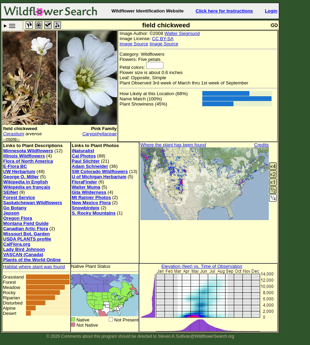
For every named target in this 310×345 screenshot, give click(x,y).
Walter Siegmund (182, 33)
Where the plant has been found (173, 144)
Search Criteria (12, 26)
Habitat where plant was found (34, 266)
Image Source (133, 43)
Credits (261, 144)
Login (271, 10)
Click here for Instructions (224, 10)
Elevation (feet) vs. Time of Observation (201, 266)
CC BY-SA (163, 38)
